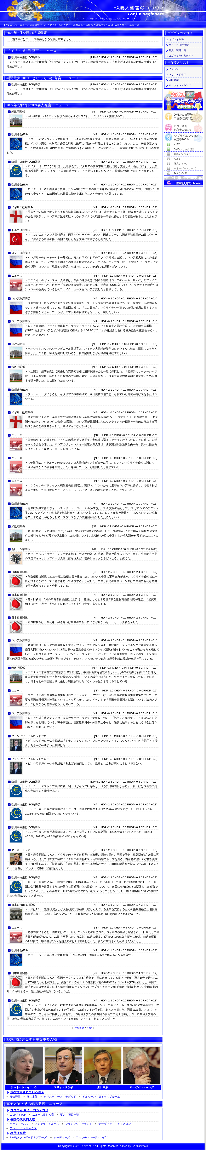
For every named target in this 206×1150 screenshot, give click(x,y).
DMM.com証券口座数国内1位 (183, 115)
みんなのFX (180, 173)
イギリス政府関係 (22, 207)
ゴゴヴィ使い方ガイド (181, 55)
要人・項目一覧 (69, 1114)
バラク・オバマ (19, 1123)
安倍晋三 (15, 1096)
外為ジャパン (181, 163)
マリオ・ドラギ (20, 850)
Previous (79, 1027)
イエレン (174, 69)
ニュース (16, 275)
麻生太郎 (32, 1096)
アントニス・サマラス (23, 1128)
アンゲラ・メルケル (47, 1123)
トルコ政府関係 (20, 230)
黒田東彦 (174, 80)
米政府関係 (18, 111)
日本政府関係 (19, 572)
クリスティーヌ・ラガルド (60, 1096)
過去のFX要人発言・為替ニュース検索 (71, 24)
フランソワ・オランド (78, 1123)
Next (89, 1027)
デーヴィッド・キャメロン (114, 1123)
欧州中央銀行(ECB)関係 (25, 57)
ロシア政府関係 (20, 252)
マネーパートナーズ (185, 168)
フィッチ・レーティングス (92, 1137)
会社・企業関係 (20, 549)
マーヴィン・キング (180, 85)
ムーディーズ (62, 1137)
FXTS (177, 158)
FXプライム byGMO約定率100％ (186, 136)
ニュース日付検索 (43, 1114)
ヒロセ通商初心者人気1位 (182, 126)
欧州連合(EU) (19, 134)
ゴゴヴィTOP (18, 1114)
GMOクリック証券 (184, 149)
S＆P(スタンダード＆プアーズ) (28, 1137)
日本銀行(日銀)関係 (23, 904)
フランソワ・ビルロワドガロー (30, 736)
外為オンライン (182, 154)
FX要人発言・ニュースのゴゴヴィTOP (25, 24)
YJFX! (177, 144)
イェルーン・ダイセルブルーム (101, 1096)
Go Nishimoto (140, 1146)
